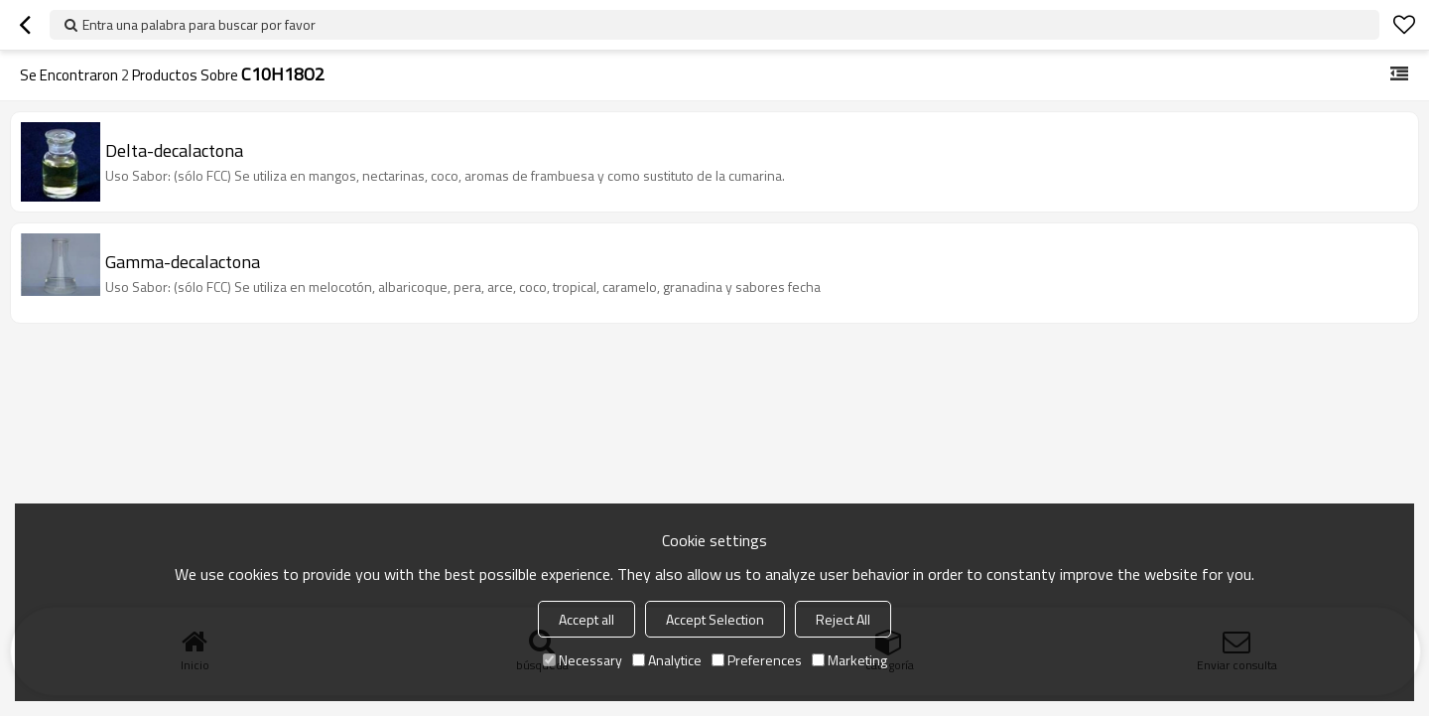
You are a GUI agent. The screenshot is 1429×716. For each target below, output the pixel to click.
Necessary (582, 659)
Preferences (757, 659)
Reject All (843, 619)
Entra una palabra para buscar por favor (199, 24)
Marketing (849, 659)
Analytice (667, 659)
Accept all (586, 619)
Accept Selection (715, 619)
